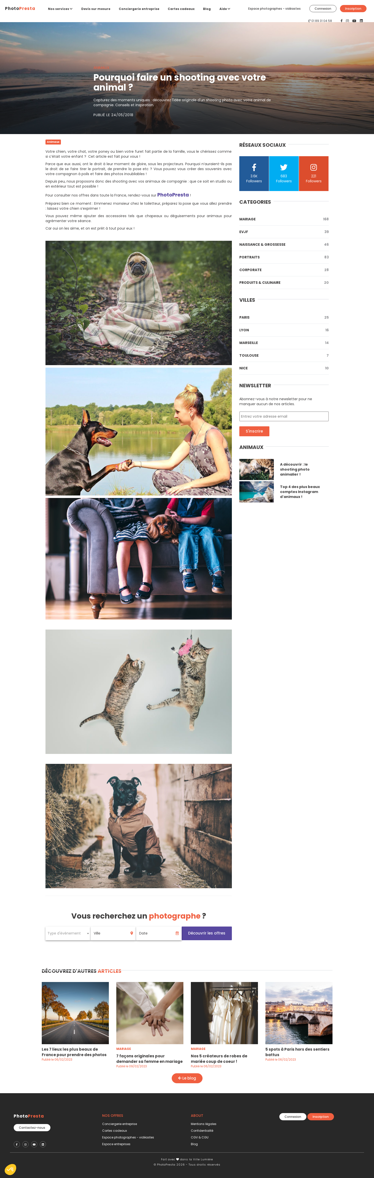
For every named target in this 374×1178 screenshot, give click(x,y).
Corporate (284, 269)
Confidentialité (202, 1131)
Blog (207, 9)
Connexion (323, 8)
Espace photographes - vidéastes (274, 8)
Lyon (284, 330)
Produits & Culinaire (284, 282)
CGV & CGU (199, 1137)
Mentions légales (203, 1124)
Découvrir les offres (206, 933)
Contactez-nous (32, 1128)
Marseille (284, 342)
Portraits (284, 257)
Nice (284, 368)
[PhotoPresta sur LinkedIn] (361, 20)
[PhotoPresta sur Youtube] (355, 20)
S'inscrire (254, 431)
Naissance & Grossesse (284, 244)
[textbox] (68, 933)
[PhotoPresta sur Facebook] (342, 20)
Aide (224, 9)
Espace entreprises (116, 1144)
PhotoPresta (173, 194)
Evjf (284, 231)
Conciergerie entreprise (139, 9)
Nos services (60, 9)
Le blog (187, 1078)
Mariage (284, 219)
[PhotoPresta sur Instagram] (348, 20)
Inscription (353, 8)
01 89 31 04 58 (321, 21)
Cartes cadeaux (181, 9)
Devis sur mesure (95, 9)
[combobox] (68, 933)
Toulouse (284, 355)
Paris (284, 317)
